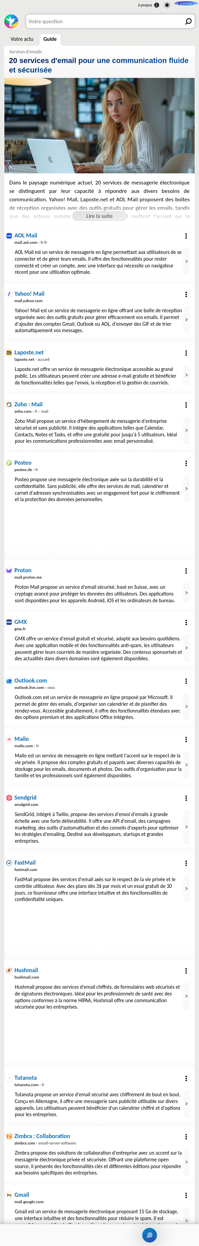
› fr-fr (31, 241)
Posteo (23, 458)
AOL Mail (26, 234)
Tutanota (26, 1081)
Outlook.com (31, 681)
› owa (35, 687)
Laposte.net (29, 350)
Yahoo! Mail (29, 292)
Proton (23, 565)
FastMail (25, 867)
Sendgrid (25, 803)
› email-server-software (46, 1145)
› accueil (32, 356)
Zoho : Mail (29, 401)
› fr (26, 465)
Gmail (22, 1196)
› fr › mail (32, 407)
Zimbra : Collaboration (43, 1138)
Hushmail (26, 974)
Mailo (22, 738)
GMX (20, 616)
